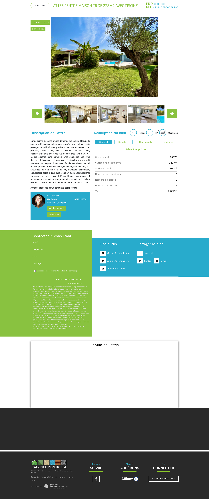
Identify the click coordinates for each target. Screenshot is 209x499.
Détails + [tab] (123, 142)
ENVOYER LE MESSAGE (68, 279)
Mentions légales (47, 477)
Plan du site (35, 477)
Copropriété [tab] (145, 142)
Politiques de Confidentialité (71, 326)
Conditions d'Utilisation (41, 328)
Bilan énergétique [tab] (136, 149)
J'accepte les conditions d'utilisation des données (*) (57, 271)
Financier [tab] (168, 142)
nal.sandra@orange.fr (57, 202)
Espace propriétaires (163, 479)
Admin (33, 480)
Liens (71, 477)
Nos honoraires (61, 477)
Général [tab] (103, 142)
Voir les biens (56, 208)
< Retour (40, 5)
